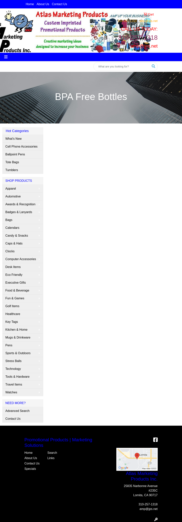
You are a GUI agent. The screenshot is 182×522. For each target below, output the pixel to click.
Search (52, 452)
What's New (13, 138)
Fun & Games (14, 298)
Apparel (10, 188)
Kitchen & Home (16, 329)
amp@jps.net (149, 21)
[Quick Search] (121, 66)
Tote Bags (12, 162)
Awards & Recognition (20, 204)
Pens (8, 345)
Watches (11, 392)
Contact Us (59, 4)
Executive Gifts (15, 282)
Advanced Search (17, 410)
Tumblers (11, 170)
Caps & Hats (14, 243)
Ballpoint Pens (15, 154)
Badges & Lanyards (18, 212)
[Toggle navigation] (6, 57)
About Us (43, 4)
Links (51, 458)
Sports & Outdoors (18, 353)
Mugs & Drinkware (17, 337)
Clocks (10, 251)
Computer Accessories (20, 259)
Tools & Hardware (17, 376)
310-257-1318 (127, 21)
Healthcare (12, 314)
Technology (13, 368)
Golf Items (12, 306)
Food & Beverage (17, 290)
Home (30, 4)
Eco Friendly (13, 274)
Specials (30, 468)
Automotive (13, 196)
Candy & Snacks (16, 235)
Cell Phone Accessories (21, 146)
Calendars (12, 227)
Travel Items (13, 384)
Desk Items (13, 267)
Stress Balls (13, 361)
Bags (8, 220)
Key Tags (11, 321)
